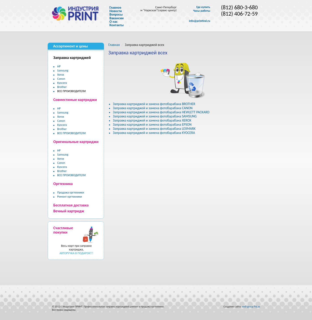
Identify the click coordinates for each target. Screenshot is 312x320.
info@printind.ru (199, 21)
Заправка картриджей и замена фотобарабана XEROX (152, 120)
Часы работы (201, 11)
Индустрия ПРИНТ (72, 306)
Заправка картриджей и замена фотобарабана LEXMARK (154, 129)
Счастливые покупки (63, 230)
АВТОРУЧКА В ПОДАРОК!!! (76, 253)
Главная (114, 45)
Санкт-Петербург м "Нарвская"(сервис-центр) (158, 8)
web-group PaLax (251, 306)
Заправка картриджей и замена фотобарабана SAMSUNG (155, 116)
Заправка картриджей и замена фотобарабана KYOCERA (154, 133)
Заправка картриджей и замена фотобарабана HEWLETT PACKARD (161, 112)
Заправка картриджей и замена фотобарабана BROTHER (154, 104)
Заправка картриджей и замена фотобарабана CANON (153, 108)
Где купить (203, 7)
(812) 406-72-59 (239, 14)
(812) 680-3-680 (239, 7)
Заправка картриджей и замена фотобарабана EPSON (152, 124)
